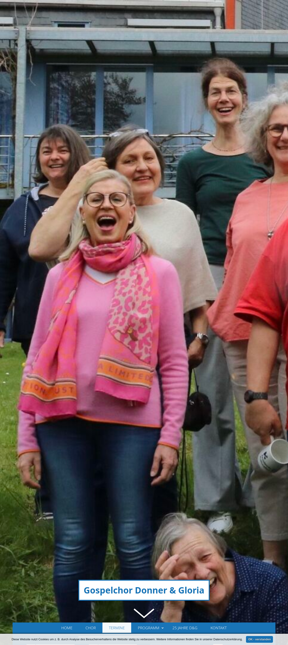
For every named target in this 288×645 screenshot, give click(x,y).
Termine (117, 449)
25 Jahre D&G (184, 449)
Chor (91, 449)
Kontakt (218, 449)
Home (67, 449)
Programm (151, 449)
